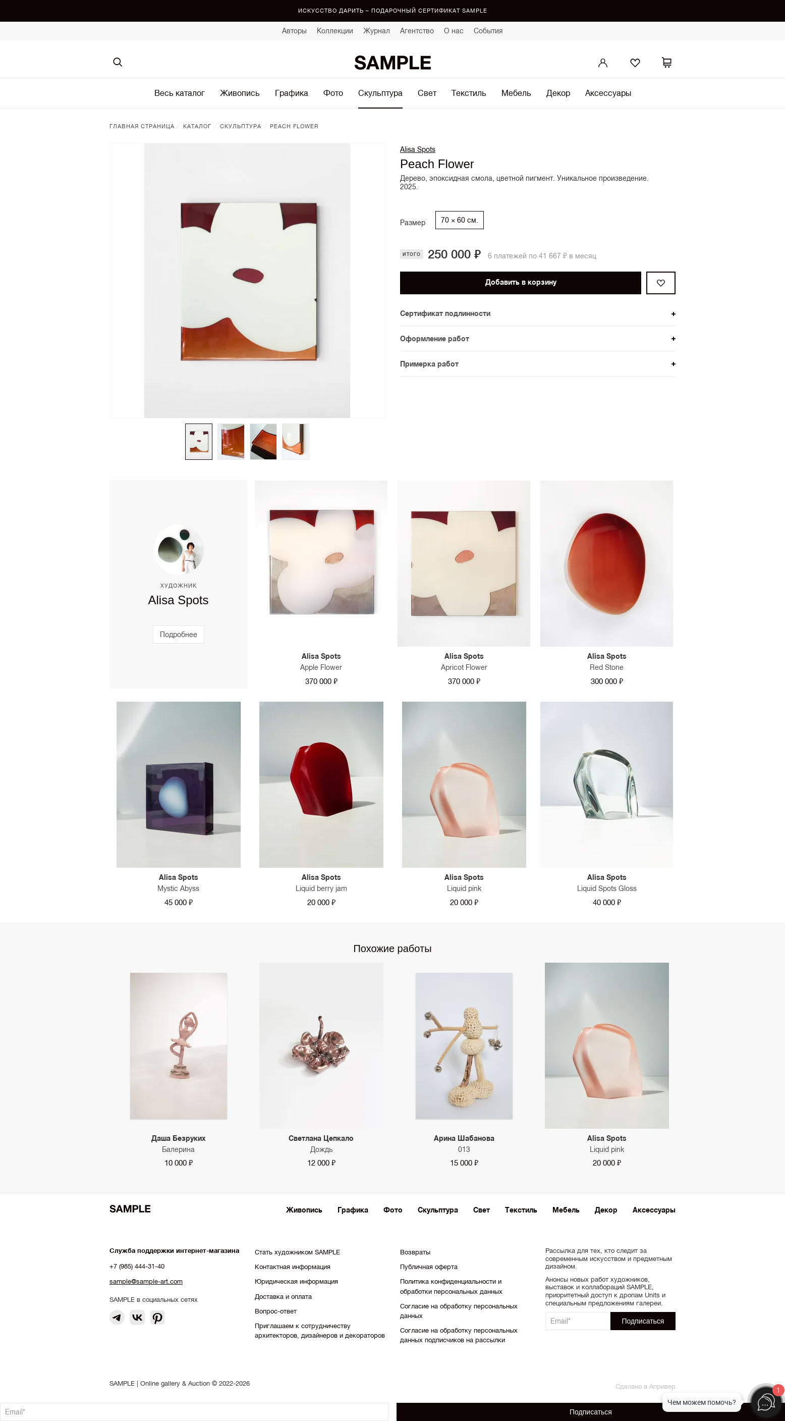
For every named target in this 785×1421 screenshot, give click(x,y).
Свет (427, 92)
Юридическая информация (296, 1281)
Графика (291, 92)
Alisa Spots (417, 149)
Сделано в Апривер (645, 1386)
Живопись (240, 92)
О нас (454, 31)
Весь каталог (179, 92)
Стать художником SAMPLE (297, 1252)
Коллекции (335, 31)
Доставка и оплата (283, 1296)
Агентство (417, 31)
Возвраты (415, 1252)
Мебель (516, 92)
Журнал (376, 31)
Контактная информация (292, 1267)
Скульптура (380, 92)
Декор (558, 92)
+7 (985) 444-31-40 (136, 1266)
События (488, 31)
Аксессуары (608, 92)
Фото (333, 92)
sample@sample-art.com (146, 1281)
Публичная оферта (429, 1267)
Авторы (294, 31)
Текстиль (469, 92)
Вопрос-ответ (276, 1311)
